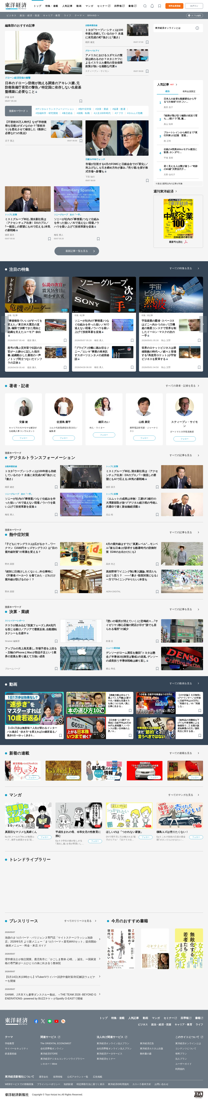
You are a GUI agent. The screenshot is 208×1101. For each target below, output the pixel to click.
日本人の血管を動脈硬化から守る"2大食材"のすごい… (180, 100)
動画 (79, 6)
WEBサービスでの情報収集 (19, 1084)
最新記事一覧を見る (77, 250)
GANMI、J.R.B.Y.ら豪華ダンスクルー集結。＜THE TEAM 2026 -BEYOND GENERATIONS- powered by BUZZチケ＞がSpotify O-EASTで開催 (50, 996)
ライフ (67, 15)
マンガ (89, 6)
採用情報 (57, 1076)
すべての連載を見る (181, 753)
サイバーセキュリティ (16, 1048)
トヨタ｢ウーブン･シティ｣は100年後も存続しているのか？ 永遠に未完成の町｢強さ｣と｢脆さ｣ (104, 34)
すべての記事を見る (181, 455)
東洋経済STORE (49, 1053)
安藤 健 (23, 422)
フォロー (23, 438)
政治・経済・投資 (30, 15)
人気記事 (67, 6)
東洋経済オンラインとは (168, 28)
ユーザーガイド (183, 1064)
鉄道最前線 (11, 1053)
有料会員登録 (174, 6)
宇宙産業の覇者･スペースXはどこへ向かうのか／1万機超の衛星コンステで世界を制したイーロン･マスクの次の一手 (159, 328)
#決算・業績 (101, 109)
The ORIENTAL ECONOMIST (55, 1043)
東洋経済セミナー (106, 1058)
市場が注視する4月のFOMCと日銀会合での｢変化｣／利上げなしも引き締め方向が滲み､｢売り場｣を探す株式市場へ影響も (117, 168)
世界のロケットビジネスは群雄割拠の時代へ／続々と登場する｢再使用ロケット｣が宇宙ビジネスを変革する (159, 353)
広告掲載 (97, 1076)
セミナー (102, 6)
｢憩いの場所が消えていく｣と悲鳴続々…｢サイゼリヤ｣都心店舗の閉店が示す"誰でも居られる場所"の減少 (132, 625)
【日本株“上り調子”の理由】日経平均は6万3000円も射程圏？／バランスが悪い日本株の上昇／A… (119, 725)
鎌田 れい (104, 422)
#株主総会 (67, 113)
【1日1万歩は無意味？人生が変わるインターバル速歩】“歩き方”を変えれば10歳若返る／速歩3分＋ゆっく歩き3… (32, 732)
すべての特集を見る (181, 268)
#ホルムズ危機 (135, 113)
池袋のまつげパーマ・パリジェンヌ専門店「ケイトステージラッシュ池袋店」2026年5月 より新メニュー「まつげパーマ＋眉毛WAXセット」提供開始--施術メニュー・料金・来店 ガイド (51, 941)
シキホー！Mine (48, 1064)
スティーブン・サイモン (184, 424)
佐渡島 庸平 (64, 422)
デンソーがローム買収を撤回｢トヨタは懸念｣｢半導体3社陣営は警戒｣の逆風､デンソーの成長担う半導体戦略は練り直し (132, 656)
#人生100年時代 (102, 113)
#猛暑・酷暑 (118, 109)
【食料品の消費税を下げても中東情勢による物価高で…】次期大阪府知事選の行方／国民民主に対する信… (188, 725)
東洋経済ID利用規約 (118, 1084)
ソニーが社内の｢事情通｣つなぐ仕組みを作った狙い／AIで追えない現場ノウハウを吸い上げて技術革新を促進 (76, 223)
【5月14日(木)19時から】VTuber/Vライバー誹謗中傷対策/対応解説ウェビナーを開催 (50, 979)
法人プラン (181, 1058)
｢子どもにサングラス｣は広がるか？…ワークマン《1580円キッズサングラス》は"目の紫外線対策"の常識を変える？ (31, 548)
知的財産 (68, 1084)
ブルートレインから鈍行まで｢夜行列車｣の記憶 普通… (181, 134)
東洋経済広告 (147, 1043)
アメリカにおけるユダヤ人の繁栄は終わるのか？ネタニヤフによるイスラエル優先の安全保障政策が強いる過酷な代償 (103, 61)
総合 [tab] (167, 91)
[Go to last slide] (5, 324)
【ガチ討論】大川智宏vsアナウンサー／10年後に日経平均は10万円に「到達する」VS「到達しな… (189, 701)
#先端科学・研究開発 (47, 113)
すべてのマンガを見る (180, 794)
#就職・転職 (83, 113)
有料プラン (181, 1053)
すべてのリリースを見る (78, 920)
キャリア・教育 (52, 15)
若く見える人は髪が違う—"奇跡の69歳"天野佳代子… (180, 167)
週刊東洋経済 (163, 191)
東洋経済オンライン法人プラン (113, 1043)
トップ (37, 6)
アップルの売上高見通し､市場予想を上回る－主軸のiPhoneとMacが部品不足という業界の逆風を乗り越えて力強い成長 (31, 652)
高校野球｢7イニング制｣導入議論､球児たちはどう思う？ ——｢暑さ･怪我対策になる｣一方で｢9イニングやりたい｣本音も (132, 575)
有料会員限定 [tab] (189, 91)
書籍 (131, 6)
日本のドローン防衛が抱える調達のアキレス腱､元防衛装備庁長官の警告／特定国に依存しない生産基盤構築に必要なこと (43, 87)
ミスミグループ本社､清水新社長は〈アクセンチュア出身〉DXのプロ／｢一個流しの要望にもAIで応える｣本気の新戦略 (27, 225)
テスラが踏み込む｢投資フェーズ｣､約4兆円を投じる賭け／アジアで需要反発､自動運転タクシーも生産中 (31, 629)
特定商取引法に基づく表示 (90, 1084)
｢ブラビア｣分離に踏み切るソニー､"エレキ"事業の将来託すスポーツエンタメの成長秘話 (92, 353)
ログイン (194, 6)
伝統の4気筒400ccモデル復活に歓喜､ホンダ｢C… (180, 151)
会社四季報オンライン (52, 1048)
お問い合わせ (162, 1084)
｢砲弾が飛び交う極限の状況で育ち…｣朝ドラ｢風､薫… (181, 117)
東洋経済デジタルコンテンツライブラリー (62, 1058)
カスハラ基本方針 (141, 1084)
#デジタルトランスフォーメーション (55, 109)
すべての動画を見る (181, 683)
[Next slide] (203, 324)
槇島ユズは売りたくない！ (172, 832)
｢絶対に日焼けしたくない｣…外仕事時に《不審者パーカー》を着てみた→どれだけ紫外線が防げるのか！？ (30, 575)
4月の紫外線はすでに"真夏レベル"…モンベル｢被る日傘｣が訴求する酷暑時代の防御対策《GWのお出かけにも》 (132, 548)
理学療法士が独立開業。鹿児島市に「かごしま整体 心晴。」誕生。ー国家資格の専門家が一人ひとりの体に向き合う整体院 (50, 961)
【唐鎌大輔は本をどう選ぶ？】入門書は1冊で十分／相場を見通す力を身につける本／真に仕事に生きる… (119, 701)
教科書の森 (146, 1053)
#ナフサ (119, 113)
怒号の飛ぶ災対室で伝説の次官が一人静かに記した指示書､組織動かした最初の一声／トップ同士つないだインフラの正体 (25, 355)
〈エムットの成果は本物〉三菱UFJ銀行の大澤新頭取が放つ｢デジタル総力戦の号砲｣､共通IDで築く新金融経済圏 (132, 502)
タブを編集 (196, 15)
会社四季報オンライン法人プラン (114, 1048)
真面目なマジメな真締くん (21, 832)
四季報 (118, 6)
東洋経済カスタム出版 (151, 1048)
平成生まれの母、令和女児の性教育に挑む (78, 834)
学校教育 (9, 1043)
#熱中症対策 (84, 109)
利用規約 (180, 1069)
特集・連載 (51, 6)
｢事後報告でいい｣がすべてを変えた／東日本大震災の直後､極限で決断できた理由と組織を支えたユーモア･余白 (25, 326)
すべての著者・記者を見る (181, 385)
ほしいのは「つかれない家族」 (124, 832)
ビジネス (12, 15)
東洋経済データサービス (109, 1053)
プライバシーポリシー (48, 1084)
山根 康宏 (144, 422)
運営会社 (43, 1076)
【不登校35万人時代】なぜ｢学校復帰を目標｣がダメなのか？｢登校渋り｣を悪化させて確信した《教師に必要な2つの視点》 (26, 127)
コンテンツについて (185, 1048)
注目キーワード (17, 111)
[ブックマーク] (81, 101)
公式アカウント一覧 (77, 1076)
